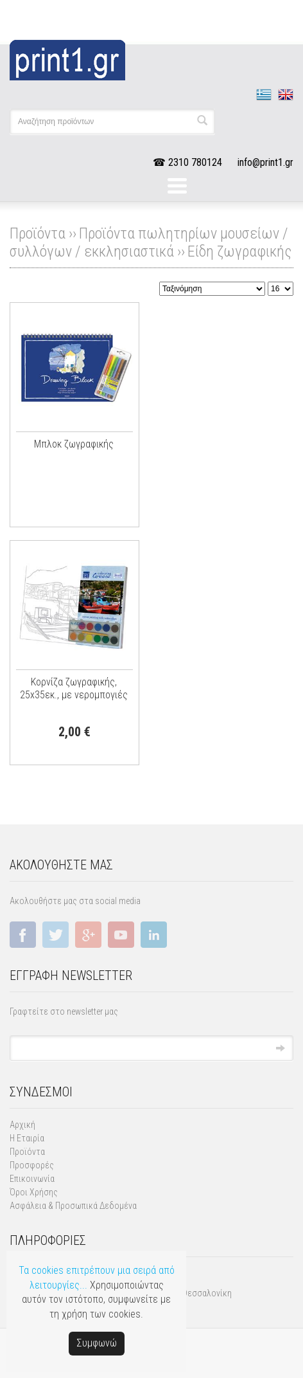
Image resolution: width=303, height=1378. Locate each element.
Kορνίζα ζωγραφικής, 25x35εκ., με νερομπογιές (74, 688)
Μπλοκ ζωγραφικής (74, 444)
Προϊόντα (27, 1152)
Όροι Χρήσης (34, 1192)
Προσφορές (32, 1165)
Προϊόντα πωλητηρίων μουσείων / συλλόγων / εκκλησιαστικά (149, 242)
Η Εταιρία (27, 1138)
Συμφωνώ (96, 1343)
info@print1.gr (265, 162)
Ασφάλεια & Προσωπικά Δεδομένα (73, 1206)
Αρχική (22, 1125)
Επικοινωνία (32, 1179)
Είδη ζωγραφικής (239, 251)
